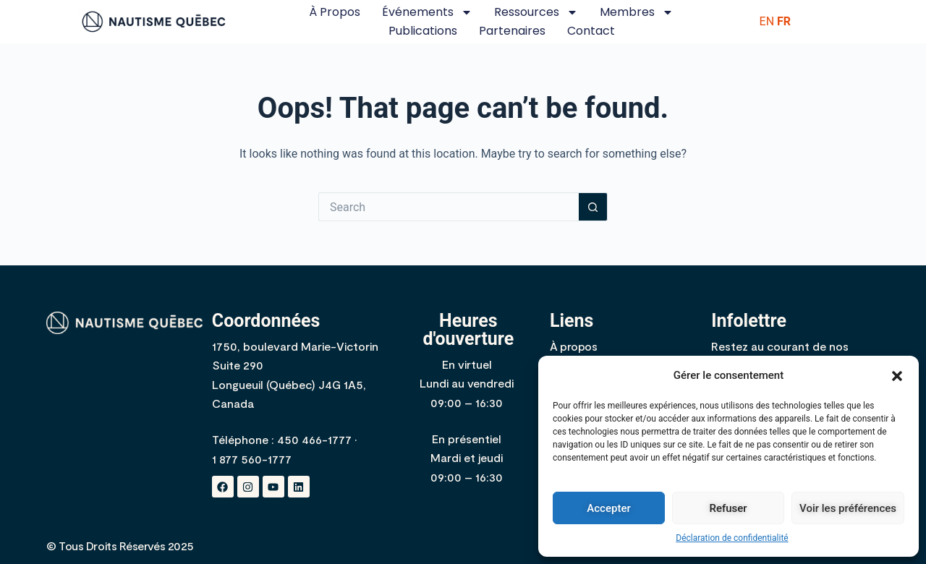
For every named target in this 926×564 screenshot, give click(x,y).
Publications (422, 30)
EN (767, 21)
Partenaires (512, 30)
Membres (637, 12)
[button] (897, 376)
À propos (334, 12)
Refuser (728, 508)
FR (784, 21)
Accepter (608, 508)
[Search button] (593, 206)
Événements (427, 12)
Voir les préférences (847, 508)
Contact (591, 30)
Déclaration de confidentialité (732, 538)
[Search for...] (448, 206)
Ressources (536, 12)
